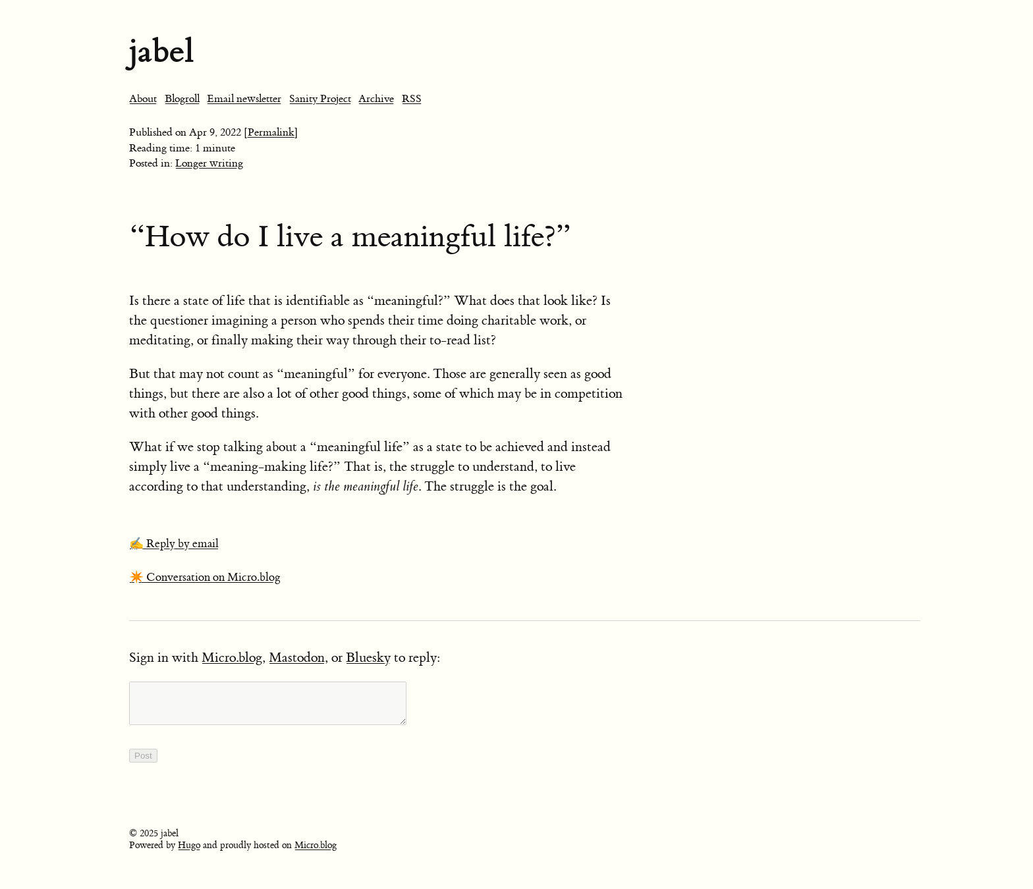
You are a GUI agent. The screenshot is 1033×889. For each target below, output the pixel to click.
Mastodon (297, 657)
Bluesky (368, 657)
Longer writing (209, 163)
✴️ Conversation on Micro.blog (205, 577)
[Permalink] (271, 132)
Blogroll (182, 98)
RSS (412, 98)
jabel (161, 51)
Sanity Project (320, 98)
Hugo (189, 853)
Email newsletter (244, 98)
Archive (376, 98)
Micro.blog (232, 657)
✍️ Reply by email (174, 544)
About (143, 98)
